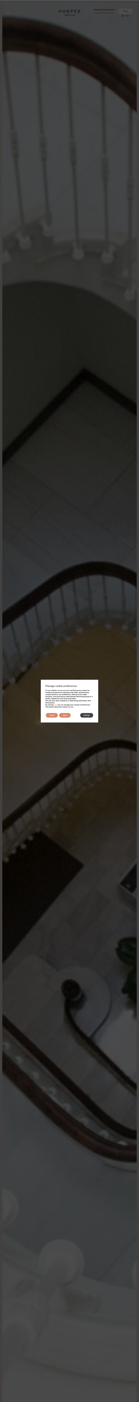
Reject (65, 715)
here (55, 705)
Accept (51, 715)
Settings (87, 715)
